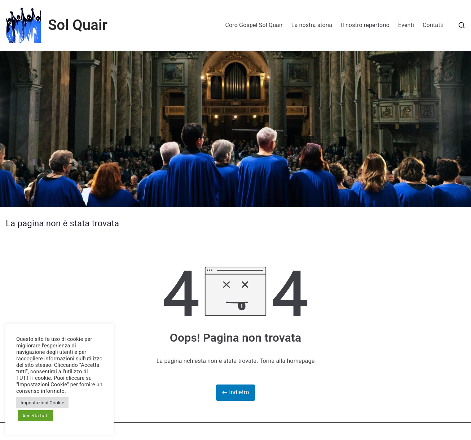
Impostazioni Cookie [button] (42, 402)
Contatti (433, 25)
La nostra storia (312, 25)
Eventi (406, 25)
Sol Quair (77, 25)
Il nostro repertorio (365, 25)
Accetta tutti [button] (35, 415)
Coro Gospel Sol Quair (253, 25)
